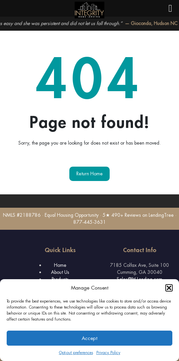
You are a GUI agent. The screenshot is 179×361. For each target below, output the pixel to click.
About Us (60, 272)
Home (60, 265)
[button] (169, 288)
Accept (89, 338)
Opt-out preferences (76, 352)
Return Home (89, 174)
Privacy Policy (108, 352)
